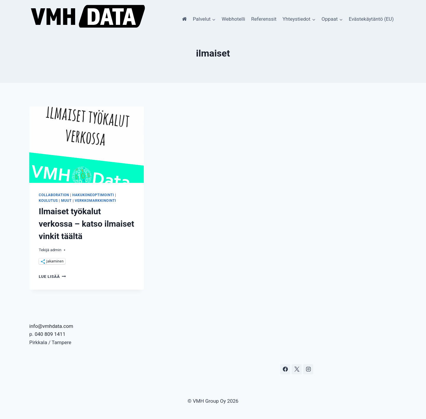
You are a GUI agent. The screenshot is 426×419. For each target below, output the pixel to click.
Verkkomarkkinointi (95, 201)
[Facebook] (285, 369)
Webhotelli (233, 19)
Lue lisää (52, 276)
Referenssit (263, 19)
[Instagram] (308, 369)
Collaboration (54, 195)
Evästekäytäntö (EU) (371, 19)
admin (56, 249)
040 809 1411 (50, 334)
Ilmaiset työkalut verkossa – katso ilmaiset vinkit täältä (86, 224)
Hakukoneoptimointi (93, 195)
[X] (297, 369)
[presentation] (86, 145)
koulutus (48, 201)
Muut (66, 201)
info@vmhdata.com (51, 326)
